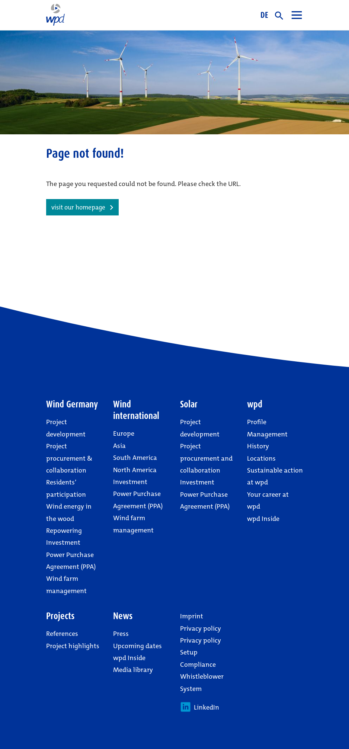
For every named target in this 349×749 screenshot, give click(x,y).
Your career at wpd (268, 500)
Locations (261, 458)
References (62, 633)
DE (264, 15)
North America (135, 469)
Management (267, 434)
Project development (66, 427)
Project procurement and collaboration (206, 458)
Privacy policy (200, 628)
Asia (119, 445)
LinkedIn (199, 707)
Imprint (191, 616)
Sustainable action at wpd (275, 476)
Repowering (64, 530)
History (258, 446)
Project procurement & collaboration (69, 458)
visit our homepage (78, 207)
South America (135, 457)
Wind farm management (66, 584)
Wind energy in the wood (69, 512)
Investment (63, 542)
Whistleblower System (202, 682)
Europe (123, 433)
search (279, 15)
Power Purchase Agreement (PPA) (71, 560)
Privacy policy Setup (200, 646)
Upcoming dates (137, 645)
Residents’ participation (66, 488)
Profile (256, 421)
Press (121, 633)
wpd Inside (263, 518)
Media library (133, 669)
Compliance (198, 664)
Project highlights (72, 645)
